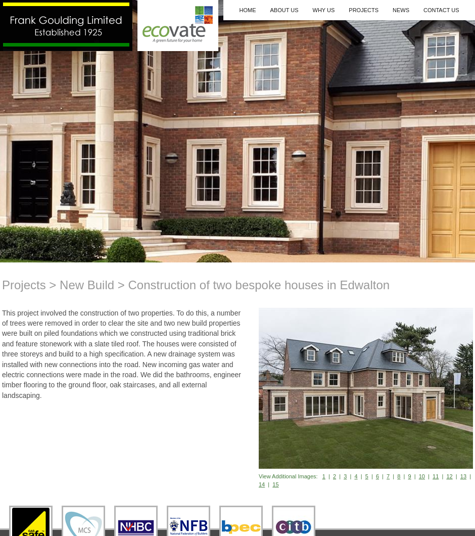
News (401, 10)
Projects (363, 10)
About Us (284, 10)
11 (436, 476)
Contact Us (441, 10)
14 (262, 484)
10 (422, 476)
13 (463, 476)
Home (247, 10)
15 (275, 484)
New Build (87, 285)
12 (449, 476)
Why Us (324, 10)
